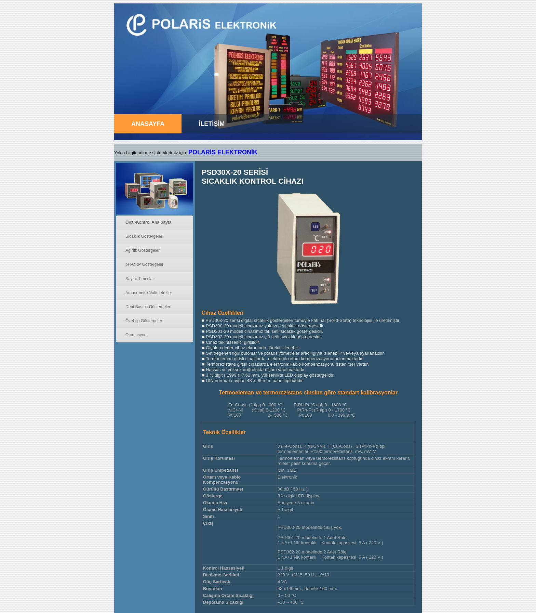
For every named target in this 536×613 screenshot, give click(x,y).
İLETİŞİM (212, 123)
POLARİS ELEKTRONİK (222, 152)
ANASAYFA (147, 123)
